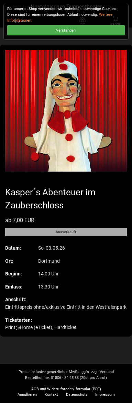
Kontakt (51, 394)
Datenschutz (76, 394)
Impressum (105, 394)
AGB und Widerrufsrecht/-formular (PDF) (66, 389)
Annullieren (27, 394)
